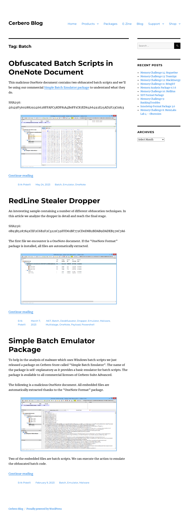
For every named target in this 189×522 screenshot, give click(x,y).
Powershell (88, 324)
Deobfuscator (68, 320)
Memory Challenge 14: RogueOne (159, 72)
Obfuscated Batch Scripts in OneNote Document (61, 67)
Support (154, 24)
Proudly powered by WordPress (44, 508)
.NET (48, 320)
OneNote (80, 184)
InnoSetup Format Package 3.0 (157, 106)
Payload (76, 324)
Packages (110, 24)
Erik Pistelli (24, 184)
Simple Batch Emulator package (66, 87)
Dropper (82, 320)
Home (72, 24)
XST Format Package (152, 95)
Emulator (68, 184)
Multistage (52, 324)
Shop (172, 24)
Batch (58, 184)
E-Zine (127, 24)
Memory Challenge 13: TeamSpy (158, 76)
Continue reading (21, 175)
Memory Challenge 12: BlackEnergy (160, 80)
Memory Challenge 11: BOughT (157, 83)
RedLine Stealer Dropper (54, 200)
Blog (140, 24)
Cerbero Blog (26, 23)
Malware (105, 320)
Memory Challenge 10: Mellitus (157, 91)
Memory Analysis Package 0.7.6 (158, 87)
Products (88, 24)
